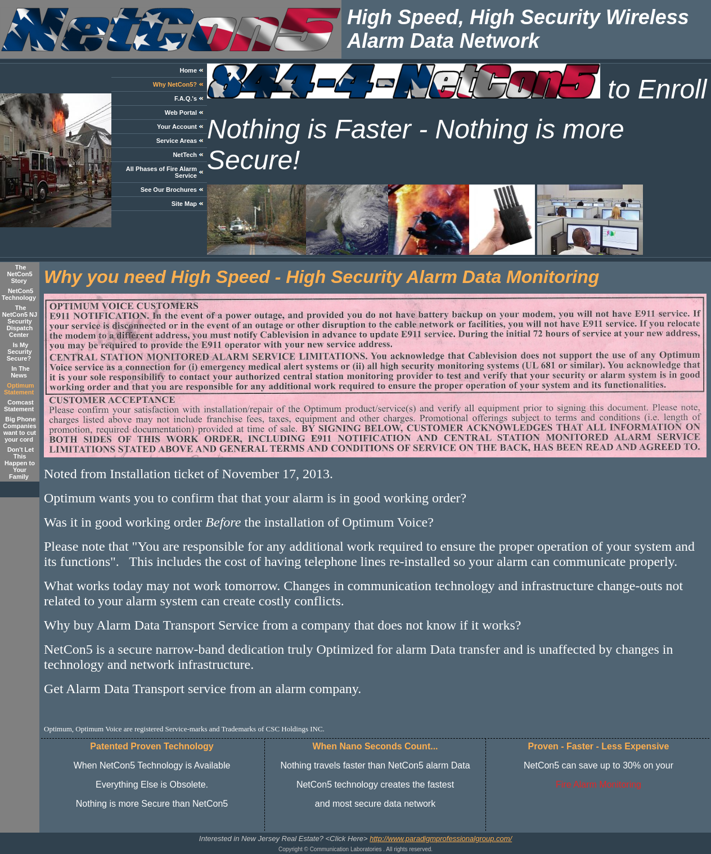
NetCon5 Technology (19, 294)
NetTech (185, 154)
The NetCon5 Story (19, 274)
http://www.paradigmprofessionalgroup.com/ (441, 838)
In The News (20, 372)
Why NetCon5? (175, 84)
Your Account (177, 126)
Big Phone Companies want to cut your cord (19, 429)
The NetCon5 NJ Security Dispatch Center (19, 321)
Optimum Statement (19, 388)
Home (188, 70)
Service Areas (176, 140)
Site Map (184, 203)
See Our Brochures (169, 189)
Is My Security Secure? (19, 351)
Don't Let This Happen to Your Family (19, 463)
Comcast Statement (19, 405)
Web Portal (181, 112)
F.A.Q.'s (185, 98)
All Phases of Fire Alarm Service (161, 172)
